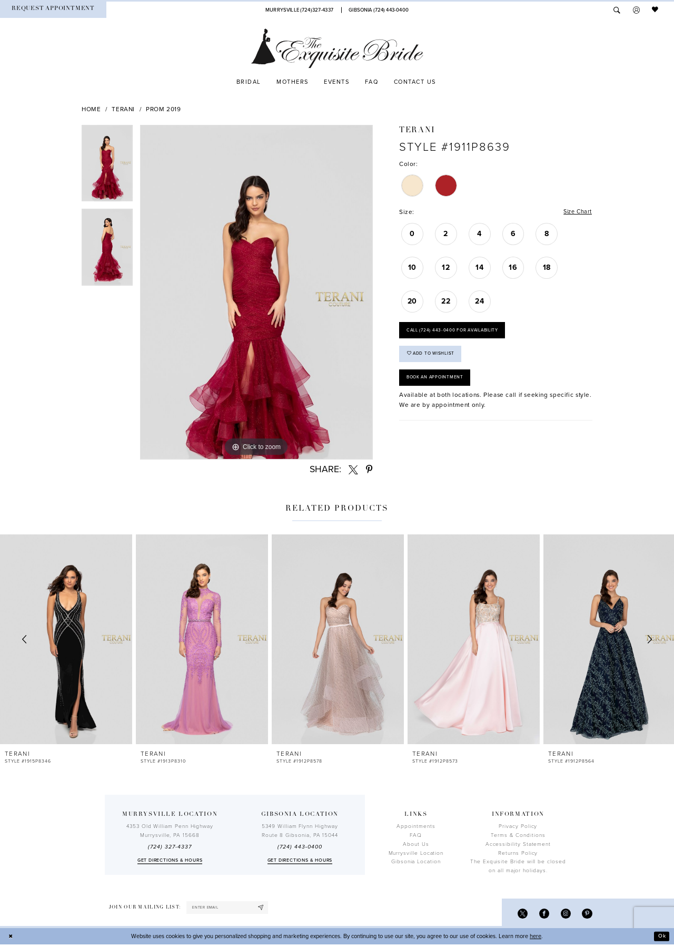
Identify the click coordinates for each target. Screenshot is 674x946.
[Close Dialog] (11, 937)
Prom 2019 (163, 109)
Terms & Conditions (518, 835)
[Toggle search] (617, 10)
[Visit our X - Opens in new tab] (519, 914)
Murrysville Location (416, 853)
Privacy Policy (518, 826)
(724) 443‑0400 (299, 847)
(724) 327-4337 (169, 847)
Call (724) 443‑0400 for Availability (457, 332)
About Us (416, 844)
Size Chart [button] (576, 212)
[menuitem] (53, 10)
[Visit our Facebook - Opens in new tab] (542, 914)
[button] (636, 10)
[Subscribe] (267, 908)
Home (91, 109)
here (535, 937)
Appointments (416, 826)
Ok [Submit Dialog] (661, 937)
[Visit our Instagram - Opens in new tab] (564, 914)
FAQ (416, 835)
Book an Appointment (437, 383)
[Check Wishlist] (655, 10)
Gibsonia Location (416, 862)
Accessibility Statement (518, 844)
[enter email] (230, 908)
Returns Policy (518, 853)
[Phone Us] (299, 10)
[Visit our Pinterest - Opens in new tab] (586, 914)
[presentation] (66, 639)
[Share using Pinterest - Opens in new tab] (369, 469)
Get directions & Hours (170, 860)
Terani (123, 109)
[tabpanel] (107, 167)
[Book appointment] (53, 10)
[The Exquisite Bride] (337, 48)
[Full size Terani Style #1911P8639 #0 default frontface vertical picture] (256, 292)
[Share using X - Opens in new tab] (353, 469)
